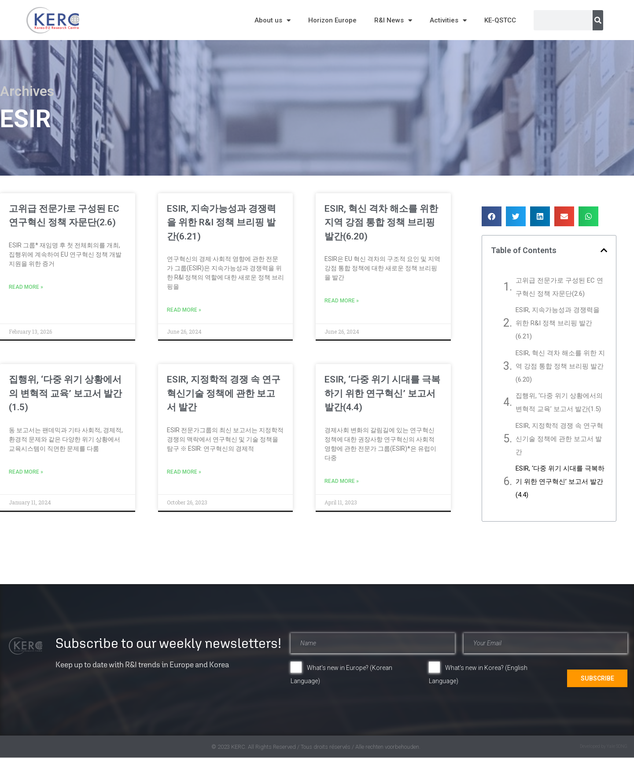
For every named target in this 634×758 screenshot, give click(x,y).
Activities (448, 20)
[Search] (598, 20)
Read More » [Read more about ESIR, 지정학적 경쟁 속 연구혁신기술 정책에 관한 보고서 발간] (184, 472)
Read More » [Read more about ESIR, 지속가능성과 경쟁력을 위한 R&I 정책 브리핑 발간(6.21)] (184, 310)
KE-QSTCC (500, 20)
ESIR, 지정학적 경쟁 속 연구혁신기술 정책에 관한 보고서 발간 (223, 393)
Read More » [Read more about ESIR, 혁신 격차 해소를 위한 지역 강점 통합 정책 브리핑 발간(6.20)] (341, 301)
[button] (491, 216)
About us (272, 20)
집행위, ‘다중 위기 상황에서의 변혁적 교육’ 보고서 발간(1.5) (65, 393)
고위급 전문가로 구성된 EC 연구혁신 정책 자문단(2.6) (559, 287)
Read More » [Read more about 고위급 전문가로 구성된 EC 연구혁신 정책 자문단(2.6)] (26, 287)
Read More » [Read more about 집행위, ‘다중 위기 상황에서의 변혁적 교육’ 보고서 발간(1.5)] (26, 472)
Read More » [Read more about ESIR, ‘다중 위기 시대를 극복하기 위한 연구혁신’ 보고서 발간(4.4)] (341, 481)
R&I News (393, 20)
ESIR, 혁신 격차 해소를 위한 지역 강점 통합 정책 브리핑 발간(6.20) (381, 222)
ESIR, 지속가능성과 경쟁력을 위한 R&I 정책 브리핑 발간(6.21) (221, 222)
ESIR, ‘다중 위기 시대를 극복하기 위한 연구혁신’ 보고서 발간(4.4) (382, 393)
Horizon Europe (332, 20)
